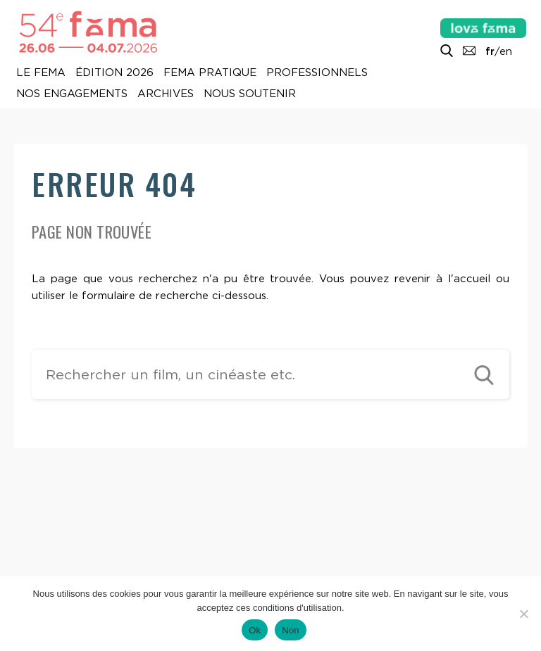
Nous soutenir (250, 94)
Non (290, 630)
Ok (255, 630)
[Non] (523, 614)
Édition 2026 (114, 73)
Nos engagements (72, 94)
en (505, 51)
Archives (165, 94)
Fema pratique (209, 73)
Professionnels (317, 73)
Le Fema (41, 73)
